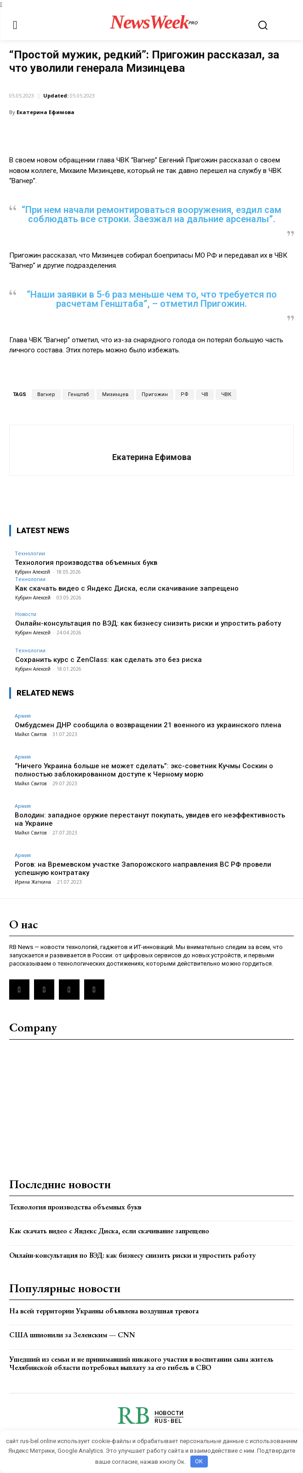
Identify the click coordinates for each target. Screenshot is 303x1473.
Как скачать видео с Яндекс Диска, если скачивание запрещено (127, 588)
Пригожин (155, 394)
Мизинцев (115, 394)
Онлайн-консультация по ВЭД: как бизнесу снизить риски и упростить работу (148, 623)
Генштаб (78, 394)
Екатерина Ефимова (45, 112)
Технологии (30, 578)
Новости (25, 613)
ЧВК (226, 394)
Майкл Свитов (30, 734)
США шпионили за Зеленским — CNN (72, 1335)
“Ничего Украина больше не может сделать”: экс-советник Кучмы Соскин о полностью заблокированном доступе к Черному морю (144, 770)
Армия (21, 82)
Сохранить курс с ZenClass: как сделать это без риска (108, 660)
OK (199, 1461)
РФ (185, 394)
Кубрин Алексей (33, 597)
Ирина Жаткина (33, 882)
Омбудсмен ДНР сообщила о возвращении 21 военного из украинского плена (148, 725)
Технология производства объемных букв (75, 1207)
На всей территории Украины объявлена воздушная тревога (104, 1311)
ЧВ (204, 394)
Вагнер (46, 394)
